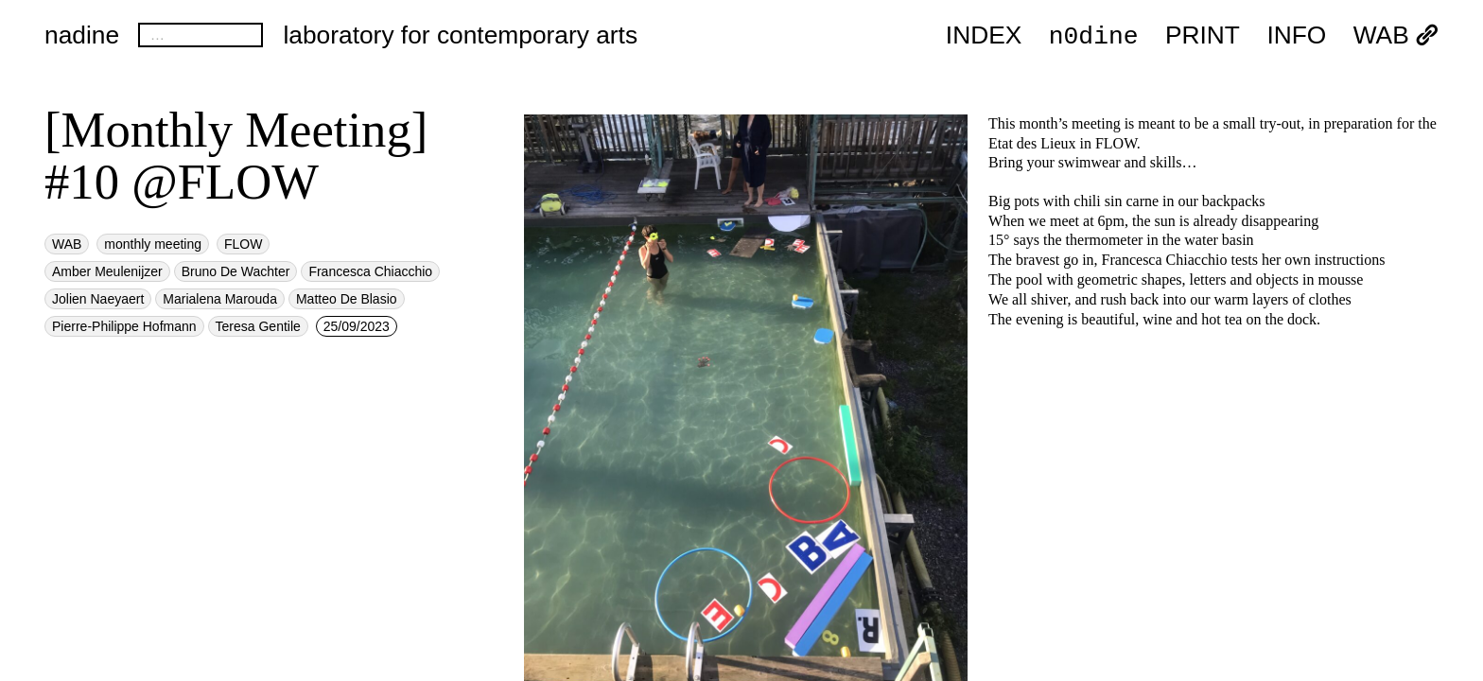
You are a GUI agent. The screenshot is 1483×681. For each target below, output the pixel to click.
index (983, 36)
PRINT (1202, 36)
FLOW (243, 244)
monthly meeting (152, 244)
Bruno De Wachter (236, 271)
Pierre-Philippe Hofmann (124, 326)
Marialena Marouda (220, 298)
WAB (1396, 36)
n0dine (1094, 35)
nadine (81, 35)
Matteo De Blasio (346, 298)
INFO (1296, 36)
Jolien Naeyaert (98, 298)
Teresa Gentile (258, 326)
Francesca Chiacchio (370, 271)
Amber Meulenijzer (107, 271)
